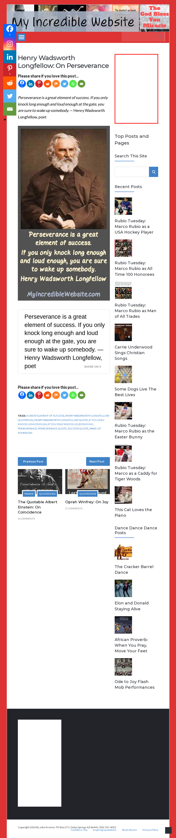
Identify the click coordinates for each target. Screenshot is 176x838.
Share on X (92, 366)
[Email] (81, 84)
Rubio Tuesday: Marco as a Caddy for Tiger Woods (136, 473)
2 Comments (73, 508)
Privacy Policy (150, 830)
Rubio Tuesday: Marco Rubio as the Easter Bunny (134, 431)
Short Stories (129, 830)
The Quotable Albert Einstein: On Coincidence (37, 507)
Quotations (47, 493)
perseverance (27, 428)
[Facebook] (22, 84)
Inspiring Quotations (105, 830)
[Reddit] (47, 84)
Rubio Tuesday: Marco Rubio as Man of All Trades (135, 311)
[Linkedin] (30, 84)
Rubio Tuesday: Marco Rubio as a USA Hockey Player (134, 227)
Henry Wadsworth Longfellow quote (61, 420)
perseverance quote (52, 428)
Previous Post (33, 461)
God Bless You (79, 830)
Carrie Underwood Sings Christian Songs (133, 353)
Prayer (29, 493)
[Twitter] (64, 84)
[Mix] (56, 84)
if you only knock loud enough (70, 424)
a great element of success (45, 415)
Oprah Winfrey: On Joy (87, 502)
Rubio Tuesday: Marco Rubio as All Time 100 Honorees (134, 269)
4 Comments (26, 518)
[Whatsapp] (73, 84)
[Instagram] (9, 43)
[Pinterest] (39, 84)
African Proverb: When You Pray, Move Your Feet (131, 645)
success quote (78, 428)
